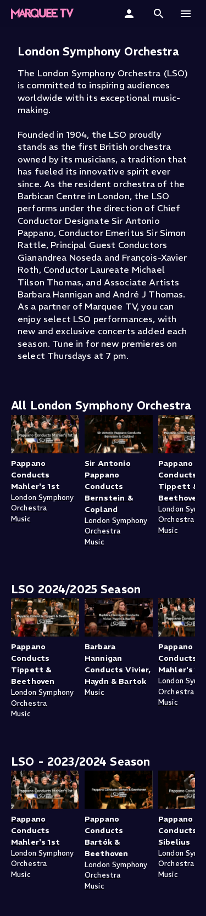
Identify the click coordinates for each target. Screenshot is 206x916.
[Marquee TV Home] (42, 13)
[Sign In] (130, 13)
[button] (158, 13)
